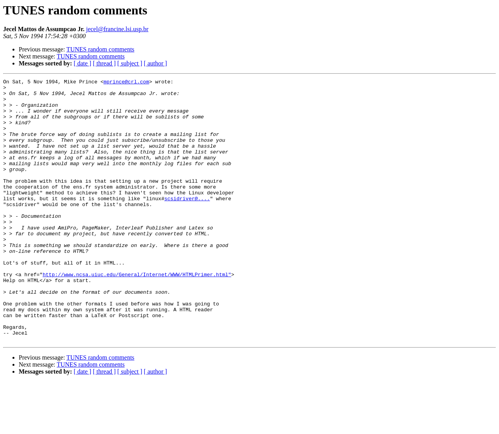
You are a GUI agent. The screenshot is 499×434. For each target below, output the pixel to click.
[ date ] (82, 63)
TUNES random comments (100, 49)
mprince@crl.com (126, 82)
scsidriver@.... (187, 222)
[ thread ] (104, 63)
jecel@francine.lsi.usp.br (117, 29)
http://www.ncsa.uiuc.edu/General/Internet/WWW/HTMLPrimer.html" (136, 314)
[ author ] (155, 63)
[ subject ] (129, 63)
